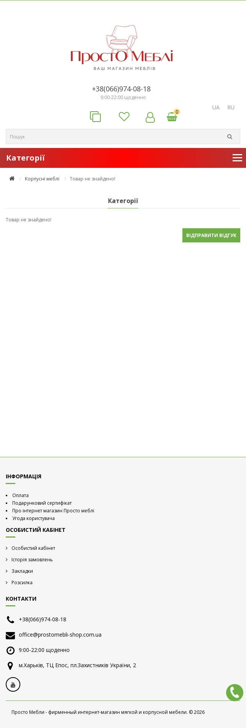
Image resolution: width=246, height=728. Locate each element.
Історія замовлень (32, 559)
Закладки (22, 571)
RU (231, 107)
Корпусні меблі (42, 179)
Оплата (20, 495)
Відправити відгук (211, 235)
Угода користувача (33, 518)
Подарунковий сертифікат (42, 503)
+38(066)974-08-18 (121, 88)
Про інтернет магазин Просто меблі (53, 510)
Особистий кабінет (33, 548)
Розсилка (22, 582)
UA (216, 107)
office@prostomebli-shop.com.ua (60, 634)
